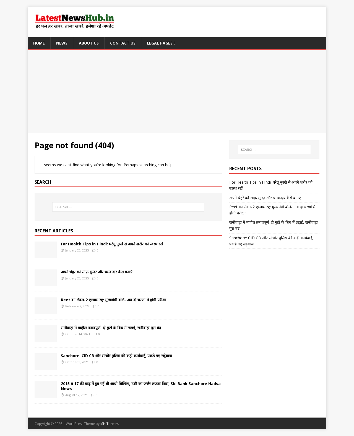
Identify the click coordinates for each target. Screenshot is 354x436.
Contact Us (123, 43)
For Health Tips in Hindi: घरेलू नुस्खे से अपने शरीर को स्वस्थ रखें (112, 243)
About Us (89, 43)
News (61, 43)
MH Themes (109, 423)
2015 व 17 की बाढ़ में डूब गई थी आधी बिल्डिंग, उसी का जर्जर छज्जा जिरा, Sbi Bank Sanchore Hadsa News (141, 386)
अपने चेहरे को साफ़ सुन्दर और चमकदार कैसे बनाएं (96, 271)
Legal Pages (160, 43)
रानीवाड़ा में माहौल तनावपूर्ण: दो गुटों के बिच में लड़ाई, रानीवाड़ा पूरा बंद (111, 327)
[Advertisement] (177, 92)
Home (39, 43)
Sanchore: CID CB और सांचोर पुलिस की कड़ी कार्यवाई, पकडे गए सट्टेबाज (116, 355)
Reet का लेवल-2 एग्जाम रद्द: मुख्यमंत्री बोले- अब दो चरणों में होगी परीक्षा (113, 299)
